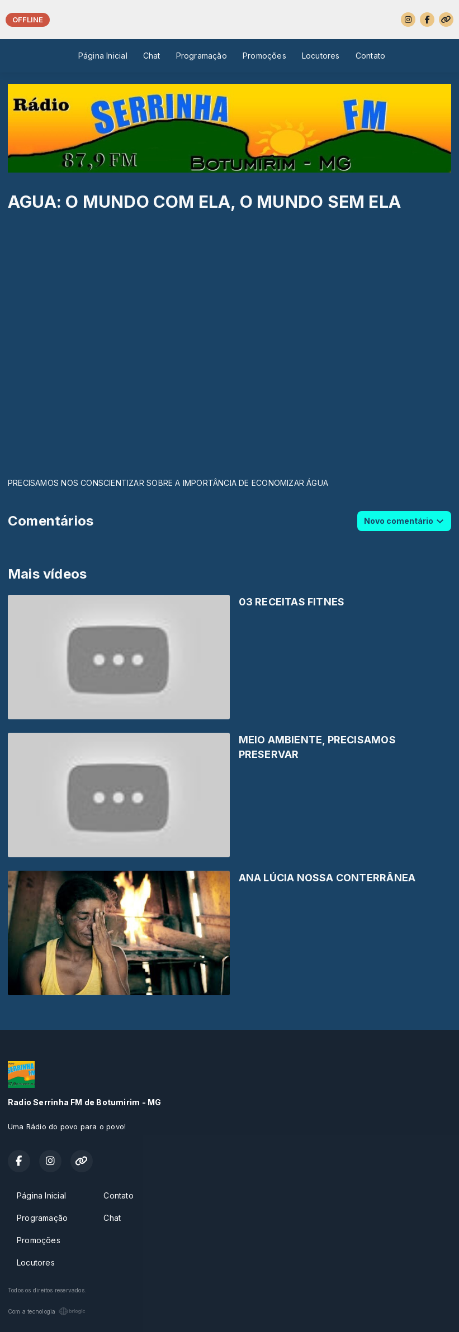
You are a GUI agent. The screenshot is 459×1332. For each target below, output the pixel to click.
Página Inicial (102, 55)
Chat (151, 55)
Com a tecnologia (47, 1311)
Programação (201, 55)
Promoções (264, 55)
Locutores (321, 55)
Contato (370, 55)
